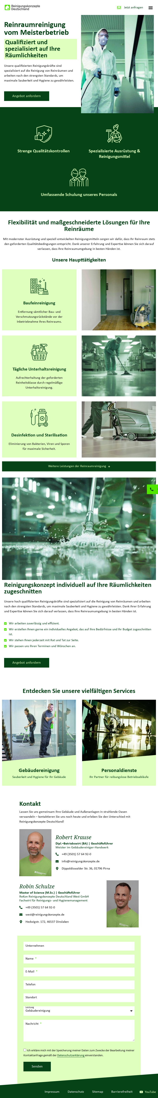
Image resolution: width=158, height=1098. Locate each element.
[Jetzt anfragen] (119, 7)
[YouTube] (141, 1091)
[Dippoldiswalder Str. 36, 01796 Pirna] (57, 868)
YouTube (150, 1092)
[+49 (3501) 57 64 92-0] (57, 854)
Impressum (52, 1091)
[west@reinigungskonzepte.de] (20, 914)
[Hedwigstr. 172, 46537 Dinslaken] (20, 921)
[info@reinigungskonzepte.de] (57, 861)
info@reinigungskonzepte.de (81, 861)
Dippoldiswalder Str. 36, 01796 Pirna (86, 868)
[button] (150, 7)
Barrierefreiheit (121, 1091)
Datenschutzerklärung (71, 1055)
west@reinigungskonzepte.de (45, 914)
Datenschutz (76, 1091)
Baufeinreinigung (39, 326)
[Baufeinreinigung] (39, 309)
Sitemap (97, 1091)
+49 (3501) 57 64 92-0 (76, 854)
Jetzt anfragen (133, 7)
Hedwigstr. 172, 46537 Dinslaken (47, 922)
